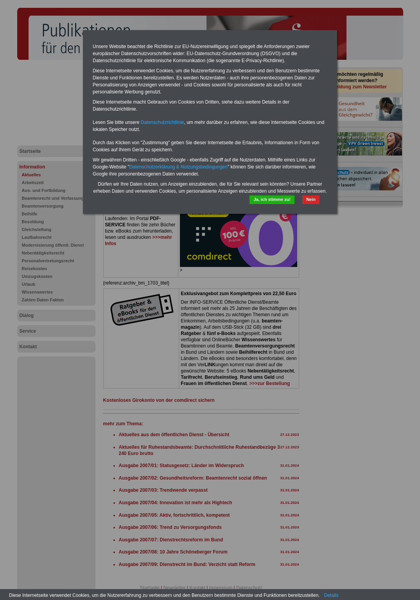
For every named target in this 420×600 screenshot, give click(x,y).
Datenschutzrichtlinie (162, 122)
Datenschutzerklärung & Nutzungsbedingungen (178, 167)
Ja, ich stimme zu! (272, 199)
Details (331, 595)
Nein (311, 199)
